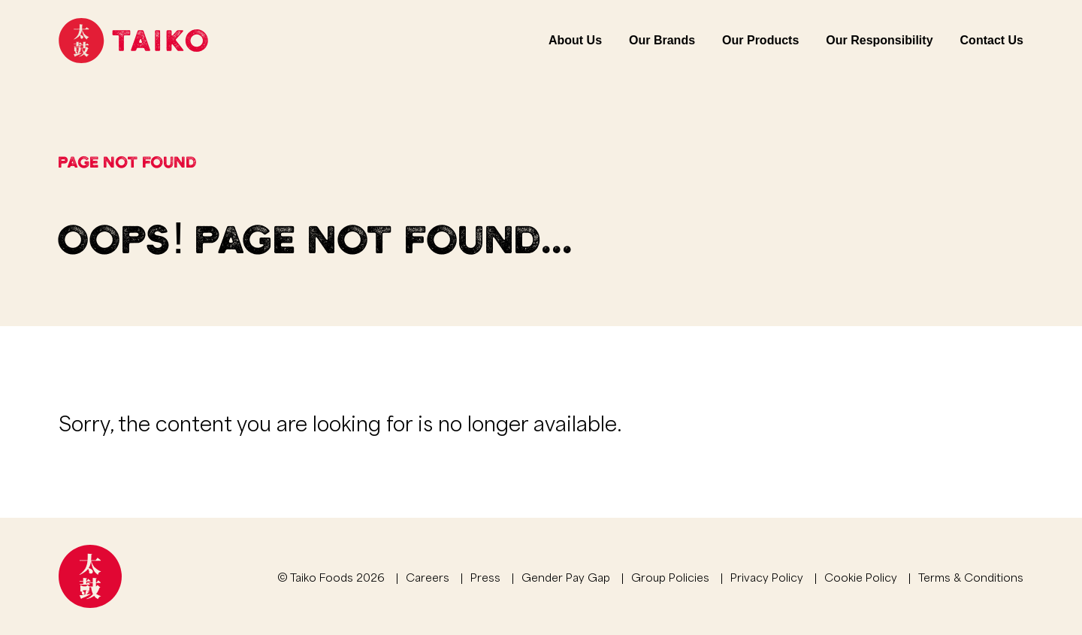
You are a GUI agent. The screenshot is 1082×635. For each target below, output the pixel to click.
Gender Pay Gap (565, 576)
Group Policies (670, 576)
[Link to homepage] (133, 40)
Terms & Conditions (970, 576)
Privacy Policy (766, 576)
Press (485, 576)
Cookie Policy (860, 576)
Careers (427, 576)
